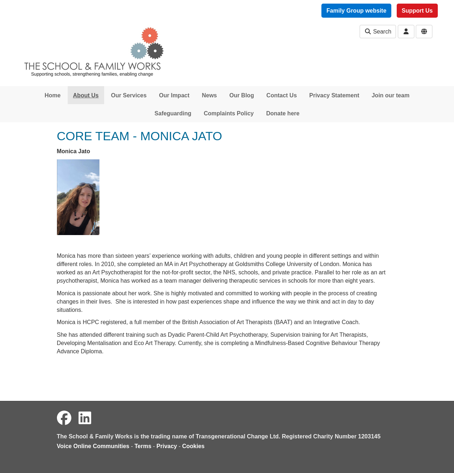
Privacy (166, 446)
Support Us (417, 11)
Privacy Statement (334, 95)
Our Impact (174, 95)
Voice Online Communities (93, 446)
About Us (86, 95)
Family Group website (356, 11)
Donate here (282, 113)
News (209, 95)
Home (53, 95)
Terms (142, 446)
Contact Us (281, 95)
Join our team (390, 95)
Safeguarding (173, 113)
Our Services (129, 95)
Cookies (193, 446)
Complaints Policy (229, 113)
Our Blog (241, 95)
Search (377, 31)
